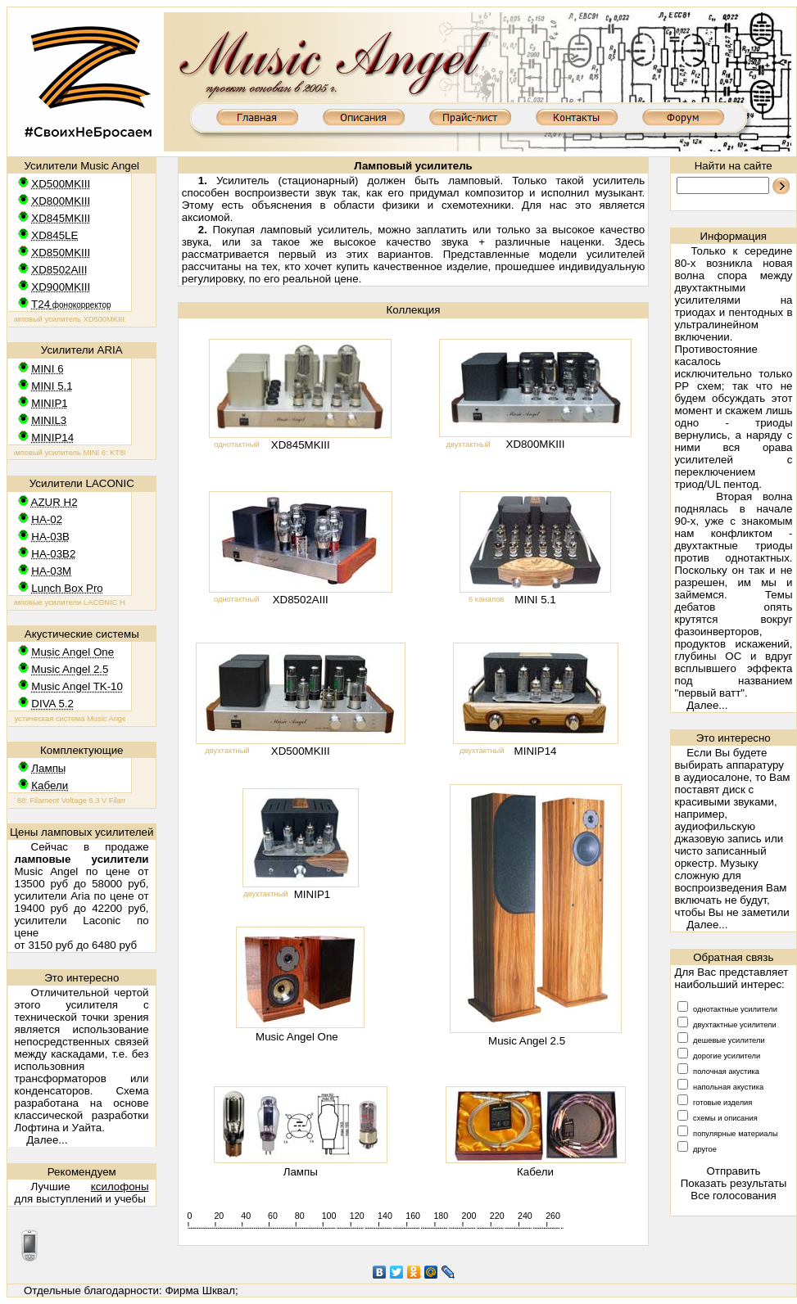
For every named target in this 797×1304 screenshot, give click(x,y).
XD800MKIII (535, 444)
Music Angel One (297, 1037)
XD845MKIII (300, 445)
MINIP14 (535, 751)
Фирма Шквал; (201, 1290)
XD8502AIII (300, 599)
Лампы (300, 1172)
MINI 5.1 (534, 599)
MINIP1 (312, 894)
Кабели (535, 1172)
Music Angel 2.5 (526, 1041)
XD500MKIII (300, 751)
